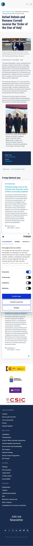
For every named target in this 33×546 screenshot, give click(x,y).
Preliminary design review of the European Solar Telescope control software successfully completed (16, 189)
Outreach (8, 11)
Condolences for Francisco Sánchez (14, 505)
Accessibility (6, 479)
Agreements (6, 169)
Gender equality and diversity (11, 443)
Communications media (18, 169)
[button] (16, 44)
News (12, 11)
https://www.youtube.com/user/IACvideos (20, 530)
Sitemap (4, 467)
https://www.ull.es (15, 390)
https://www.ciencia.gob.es (15, 368)
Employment (6, 487)
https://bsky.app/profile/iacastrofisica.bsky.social (24, 530)
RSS (3, 496)
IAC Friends (6, 458)
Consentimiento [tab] (7, 241)
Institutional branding (9, 493)
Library (4, 423)
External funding (7, 452)
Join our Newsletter (16, 518)
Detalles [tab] (17, 241)
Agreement (8, 161)
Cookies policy (7, 476)
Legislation (5, 434)
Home (3, 11)
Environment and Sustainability (12, 446)
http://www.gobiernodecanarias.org (16, 378)
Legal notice (6, 473)
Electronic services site (9, 499)
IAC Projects (6, 449)
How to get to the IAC (9, 417)
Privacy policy (6, 470)
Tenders (4, 490)
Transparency (6, 437)
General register (7, 426)
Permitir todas (16, 296)
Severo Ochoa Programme (10, 455)
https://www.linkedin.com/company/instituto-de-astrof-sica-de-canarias (16, 530)
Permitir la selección (16, 302)
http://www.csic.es (15, 400)
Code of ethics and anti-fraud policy (13, 440)
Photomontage (10, 157)
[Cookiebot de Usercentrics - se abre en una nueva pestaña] (23, 237)
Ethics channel (7, 502)
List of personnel (7, 420)
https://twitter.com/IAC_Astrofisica (5, 530)
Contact (4, 414)
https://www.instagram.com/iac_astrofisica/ (13, 530)
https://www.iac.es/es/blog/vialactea (27, 530)
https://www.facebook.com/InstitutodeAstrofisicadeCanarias (9, 530)
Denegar (16, 308)
